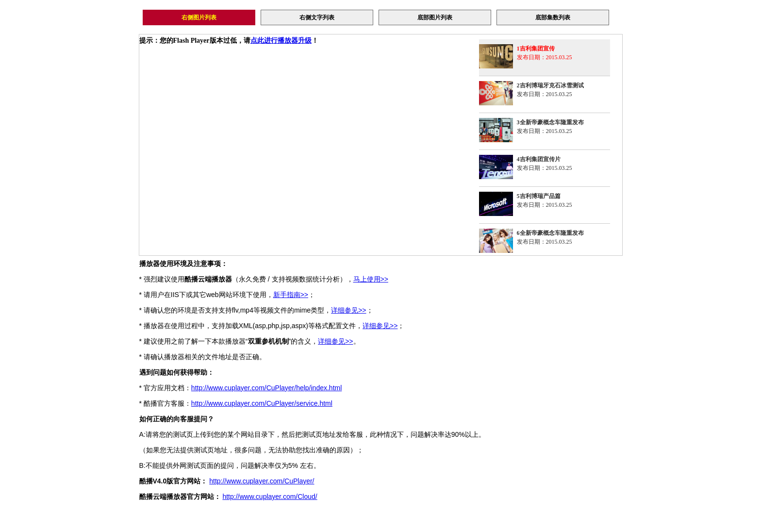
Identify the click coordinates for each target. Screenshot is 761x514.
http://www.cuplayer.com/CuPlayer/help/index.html (266, 388)
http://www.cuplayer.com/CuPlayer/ (261, 481)
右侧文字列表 (316, 17)
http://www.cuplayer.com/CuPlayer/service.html (261, 403)
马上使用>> (370, 279)
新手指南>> (290, 294)
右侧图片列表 (199, 17)
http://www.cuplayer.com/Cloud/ (269, 496)
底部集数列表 (552, 17)
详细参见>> (348, 310)
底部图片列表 (434, 17)
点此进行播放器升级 (281, 40)
